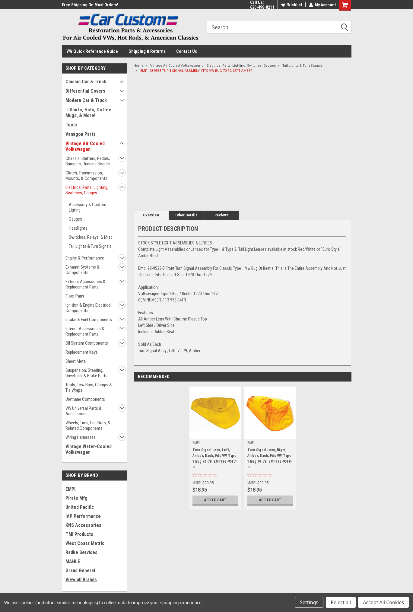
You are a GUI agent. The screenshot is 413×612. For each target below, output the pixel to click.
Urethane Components (85, 399)
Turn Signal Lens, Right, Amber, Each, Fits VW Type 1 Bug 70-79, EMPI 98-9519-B (269, 458)
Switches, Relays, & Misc (91, 237)
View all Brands (81, 579)
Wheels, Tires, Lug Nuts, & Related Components (87, 425)
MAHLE (72, 561)
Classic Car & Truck (85, 81)
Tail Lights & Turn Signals (90, 246)
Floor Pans (74, 296)
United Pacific (79, 507)
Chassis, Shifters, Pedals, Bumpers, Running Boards (87, 161)
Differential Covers (85, 91)
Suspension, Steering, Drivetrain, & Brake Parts (86, 373)
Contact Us (186, 51)
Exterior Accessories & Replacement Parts (85, 284)
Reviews (221, 215)
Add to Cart (215, 500)
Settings (309, 602)
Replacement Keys (81, 352)
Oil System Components (86, 343)
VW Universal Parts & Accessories (83, 411)
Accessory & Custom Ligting (87, 207)
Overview (151, 215)
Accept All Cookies (383, 602)
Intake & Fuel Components (88, 319)
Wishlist (291, 4)
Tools (71, 125)
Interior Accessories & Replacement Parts (84, 331)
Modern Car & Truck (86, 100)
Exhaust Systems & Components (82, 269)
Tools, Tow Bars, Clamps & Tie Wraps (88, 387)
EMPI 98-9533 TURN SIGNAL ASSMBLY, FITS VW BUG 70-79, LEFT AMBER (196, 71)
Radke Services (81, 552)
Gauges (75, 219)
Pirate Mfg (76, 498)
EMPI (70, 489)
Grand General (80, 570)
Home (139, 66)
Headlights (78, 228)
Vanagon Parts (80, 134)
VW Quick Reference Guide (92, 51)
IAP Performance (83, 516)
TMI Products (79, 534)
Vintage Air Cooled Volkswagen (85, 146)
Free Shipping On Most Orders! (90, 4)
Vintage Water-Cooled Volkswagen (88, 449)
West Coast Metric (84, 543)
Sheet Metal (76, 361)
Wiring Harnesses (80, 437)
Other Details (186, 215)
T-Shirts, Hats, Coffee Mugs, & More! (88, 112)
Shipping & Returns (147, 51)
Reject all (341, 602)
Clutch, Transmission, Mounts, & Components (86, 175)
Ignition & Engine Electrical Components (88, 307)
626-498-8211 (262, 7)
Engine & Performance (84, 258)
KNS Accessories (83, 525)
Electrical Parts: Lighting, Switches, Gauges (86, 190)
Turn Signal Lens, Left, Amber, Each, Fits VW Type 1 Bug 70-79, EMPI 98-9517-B (214, 458)
